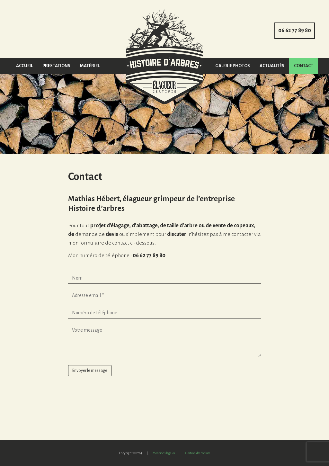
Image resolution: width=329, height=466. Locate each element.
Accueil (24, 65)
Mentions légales (164, 453)
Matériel (90, 65)
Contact (303, 65)
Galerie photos (232, 65)
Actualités (272, 65)
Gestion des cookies (197, 453)
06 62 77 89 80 (294, 30)
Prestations (56, 65)
